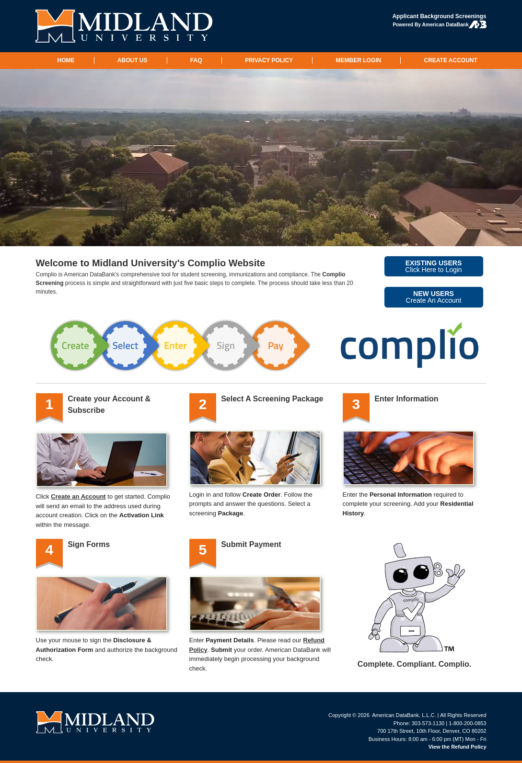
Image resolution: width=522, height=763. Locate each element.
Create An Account (434, 297)
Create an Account (78, 496)
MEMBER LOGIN (358, 60)
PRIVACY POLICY (269, 60)
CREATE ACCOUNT (450, 60)
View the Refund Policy (458, 747)
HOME (66, 60)
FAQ (196, 60)
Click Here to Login (433, 266)
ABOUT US (132, 60)
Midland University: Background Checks (124, 26)
